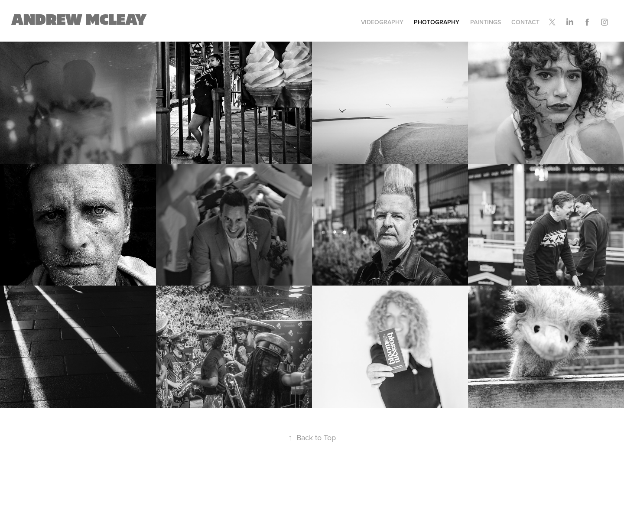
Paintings (485, 22)
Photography (436, 22)
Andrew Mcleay (78, 20)
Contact (525, 22)
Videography (382, 22)
